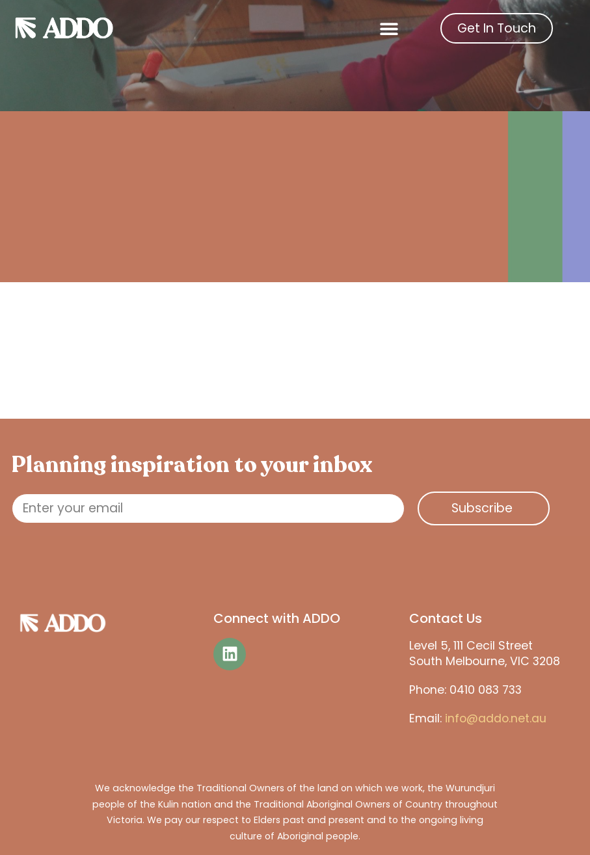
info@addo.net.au (495, 718)
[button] (389, 28)
